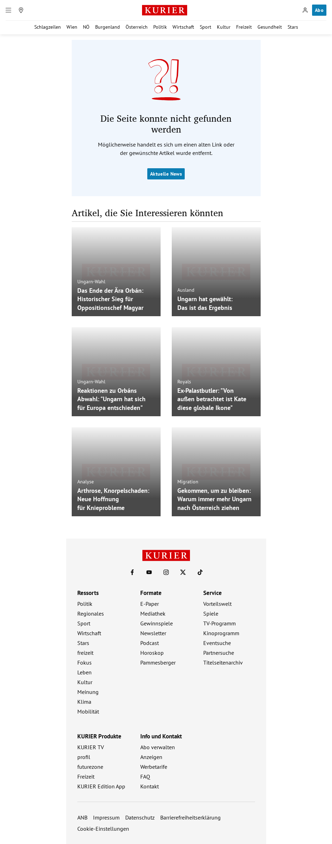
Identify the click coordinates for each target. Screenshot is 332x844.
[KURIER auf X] (183, 572)
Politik (160, 27)
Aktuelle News (166, 174)
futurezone (90, 766)
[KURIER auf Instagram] (166, 572)
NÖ (86, 27)
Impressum (106, 817)
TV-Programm (219, 623)
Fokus (84, 662)
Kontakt (149, 786)
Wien (71, 27)
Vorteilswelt (217, 603)
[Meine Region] (21, 10)
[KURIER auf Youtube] (149, 572)
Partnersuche (218, 652)
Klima (84, 701)
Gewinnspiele (156, 623)
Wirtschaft (183, 27)
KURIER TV (90, 747)
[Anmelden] (305, 10)
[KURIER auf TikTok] (200, 572)
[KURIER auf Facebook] (132, 572)
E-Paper (149, 603)
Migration (187, 481)
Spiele (210, 613)
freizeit (85, 652)
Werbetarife (153, 766)
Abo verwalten (157, 747)
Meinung (88, 691)
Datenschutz (140, 817)
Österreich (137, 27)
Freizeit (244, 27)
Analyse (85, 481)
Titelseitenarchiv (223, 662)
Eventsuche (217, 642)
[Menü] (8, 10)
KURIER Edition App (101, 786)
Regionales (90, 613)
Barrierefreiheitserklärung (190, 817)
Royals (184, 381)
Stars (293, 27)
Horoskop (152, 652)
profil (83, 756)
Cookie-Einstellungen (103, 828)
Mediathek (152, 613)
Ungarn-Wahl (91, 281)
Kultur (224, 27)
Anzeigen (151, 756)
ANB (82, 817)
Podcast (149, 642)
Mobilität (88, 711)
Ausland (186, 290)
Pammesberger (158, 662)
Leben (84, 672)
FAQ (145, 776)
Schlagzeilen (47, 27)
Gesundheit (269, 27)
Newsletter (153, 633)
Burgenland (107, 27)
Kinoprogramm (221, 633)
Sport (205, 27)
